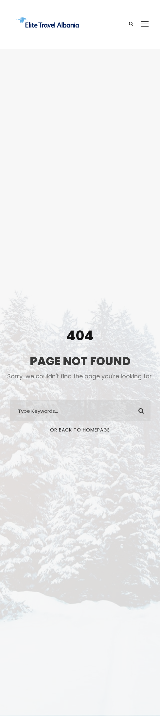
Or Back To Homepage (80, 430)
